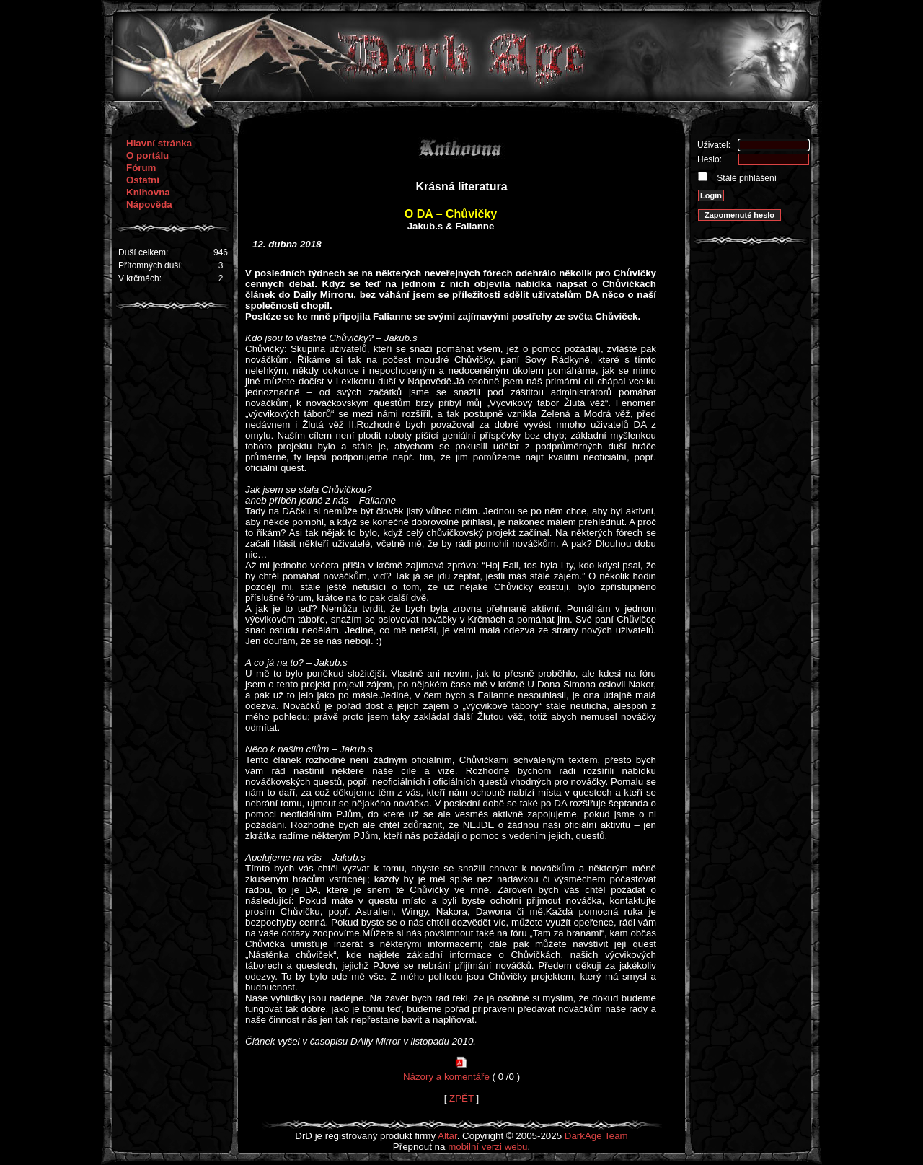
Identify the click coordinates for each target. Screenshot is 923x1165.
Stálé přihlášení (746, 178)
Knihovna (148, 192)
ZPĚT (461, 1098)
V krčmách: (140, 278)
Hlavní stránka (159, 143)
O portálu (147, 155)
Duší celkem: (143, 252)
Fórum (141, 167)
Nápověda (149, 204)
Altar (447, 1135)
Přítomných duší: (150, 265)
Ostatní (142, 180)
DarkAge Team (596, 1135)
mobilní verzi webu (487, 1146)
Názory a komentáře (446, 1076)
